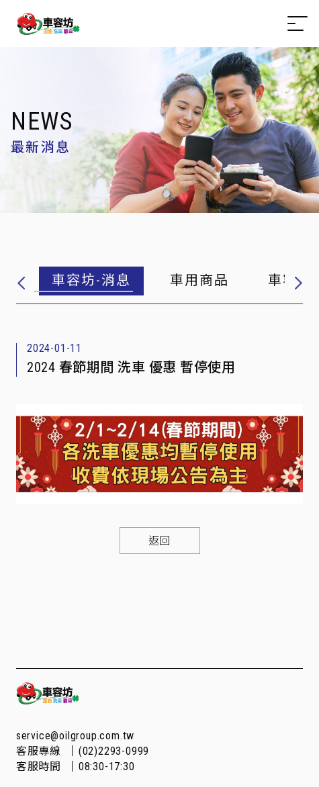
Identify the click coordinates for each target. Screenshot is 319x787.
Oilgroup (48, 23)
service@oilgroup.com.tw (75, 735)
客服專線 (82, 751)
